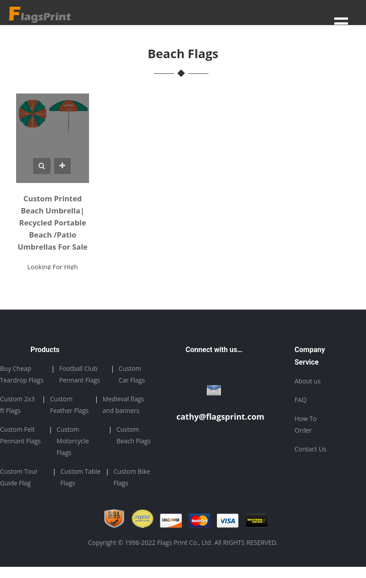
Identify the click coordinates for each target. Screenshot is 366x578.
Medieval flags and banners (123, 405)
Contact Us (310, 449)
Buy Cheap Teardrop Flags (21, 374)
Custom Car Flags (132, 374)
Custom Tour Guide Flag (19, 477)
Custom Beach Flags (133, 435)
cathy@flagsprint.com (220, 416)
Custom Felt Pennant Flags (20, 435)
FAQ (300, 399)
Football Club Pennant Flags (79, 374)
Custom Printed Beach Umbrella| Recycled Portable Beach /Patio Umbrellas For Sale (52, 222)
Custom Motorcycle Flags (73, 441)
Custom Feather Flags (69, 405)
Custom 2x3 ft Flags (17, 405)
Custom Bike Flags (132, 477)
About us (307, 381)
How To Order (305, 424)
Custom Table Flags (80, 477)
